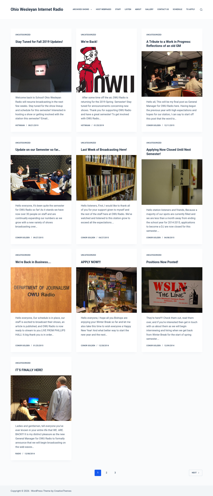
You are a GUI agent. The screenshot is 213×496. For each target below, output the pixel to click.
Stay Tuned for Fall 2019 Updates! (39, 42)
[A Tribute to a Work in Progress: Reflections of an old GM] (172, 74)
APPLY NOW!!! (91, 262)
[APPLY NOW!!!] (106, 289)
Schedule (177, 9)
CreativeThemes (62, 490)
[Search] (201, 9)
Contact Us (163, 9)
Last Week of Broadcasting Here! (104, 150)
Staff (118, 9)
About (138, 9)
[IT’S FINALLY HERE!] (41, 397)
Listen (128, 9)
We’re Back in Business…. (33, 262)
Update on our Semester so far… (38, 150)
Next (195, 472)
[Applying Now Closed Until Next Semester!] (172, 181)
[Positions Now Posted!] (172, 289)
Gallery (149, 9)
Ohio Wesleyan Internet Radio (37, 9)
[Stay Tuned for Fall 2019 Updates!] (41, 69)
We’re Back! (89, 42)
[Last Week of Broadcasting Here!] (106, 177)
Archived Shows (83, 9)
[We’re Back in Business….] (41, 289)
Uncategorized (22, 35)
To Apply (190, 9)
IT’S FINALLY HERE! (29, 369)
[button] (91, 9)
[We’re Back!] (106, 69)
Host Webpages (103, 9)
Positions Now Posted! (162, 262)
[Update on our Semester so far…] (41, 177)
